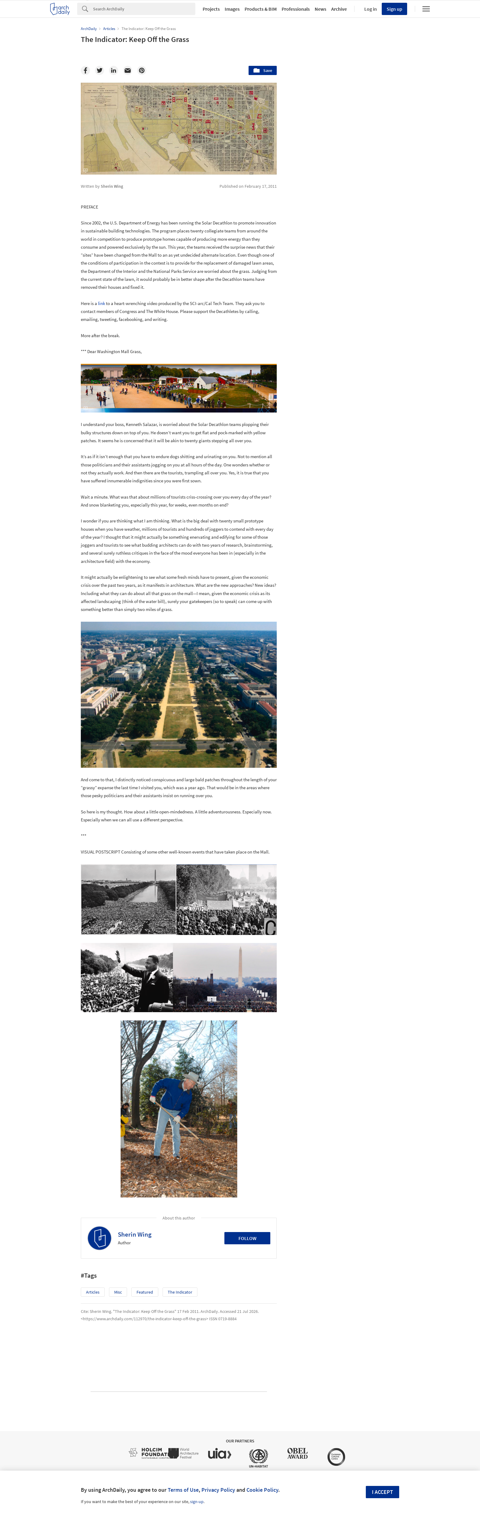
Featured (145, 1292)
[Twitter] (99, 70)
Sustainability (314, 973)
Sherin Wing (135, 1234)
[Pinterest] (141, 70)
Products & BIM (261, 8)
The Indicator (180, 1292)
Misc (118, 1292)
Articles (92, 1292)
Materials (385, 973)
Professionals (296, 8)
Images (232, 8)
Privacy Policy (218, 1489)
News (320, 8)
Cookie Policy (262, 1489)
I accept (382, 1491)
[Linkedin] (113, 70)
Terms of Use (183, 1489)
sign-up (197, 1501)
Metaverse (311, 986)
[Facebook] (85, 70)
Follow (247, 1238)
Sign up (394, 9)
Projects (211, 8)
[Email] (127, 70)
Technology (351, 973)
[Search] (144, 9)
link (101, 303)
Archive (339, 8)
